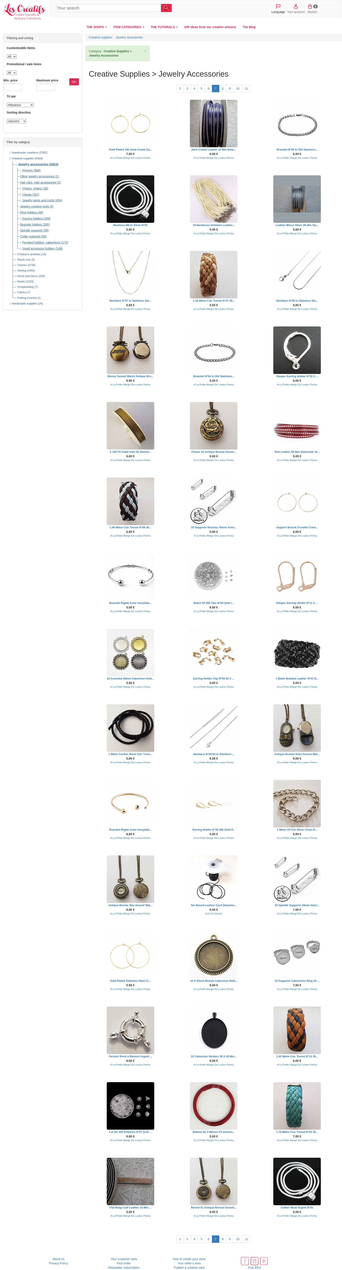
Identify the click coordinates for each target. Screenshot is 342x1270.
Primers (27, 170)
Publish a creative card (189, 1267)
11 (246, 88)
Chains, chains (32, 188)
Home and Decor (27, 276)
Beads (21, 281)
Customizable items (21, 48)
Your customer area (124, 1259)
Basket (312, 8)
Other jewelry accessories (37, 176)
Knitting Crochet (27, 297)
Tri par (11, 96)
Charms (22, 265)
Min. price (10, 80)
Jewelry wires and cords (38, 200)
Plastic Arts (24, 259)
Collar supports (30, 236)
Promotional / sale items (24, 64)
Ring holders (28, 212)
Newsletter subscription (124, 1267)
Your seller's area (189, 1263)
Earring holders (32, 218)
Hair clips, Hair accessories (38, 182)
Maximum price (47, 80)
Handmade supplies (24, 303)
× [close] (145, 51)
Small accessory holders (38, 248)
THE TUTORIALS (164, 27)
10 (237, 88)
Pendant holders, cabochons (41, 242)
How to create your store (189, 1259)
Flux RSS (254, 1267)
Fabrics (21, 292)
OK (74, 82)
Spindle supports (31, 230)
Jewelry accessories (33, 164)
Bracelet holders (31, 224)
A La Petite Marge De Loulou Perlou (130, 157)
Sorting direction (19, 112)
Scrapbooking (25, 286)
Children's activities (29, 254)
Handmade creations (25, 152)
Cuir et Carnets (213, 913)
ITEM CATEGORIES (128, 27)
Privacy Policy (58, 1263)
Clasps (27, 194)
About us (58, 1259)
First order (124, 1263)
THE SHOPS (96, 27)
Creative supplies (23, 158)
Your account (296, 8)
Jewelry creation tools (34, 206)
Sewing (21, 270)
